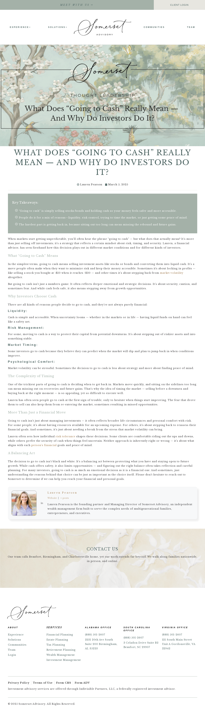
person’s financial (44, 445)
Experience (20, 27)
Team (191, 27)
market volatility (171, 272)
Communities (154, 27)
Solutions (57, 27)
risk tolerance (65, 436)
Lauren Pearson (62, 492)
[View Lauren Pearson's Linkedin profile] (42, 503)
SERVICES (54, 627)
